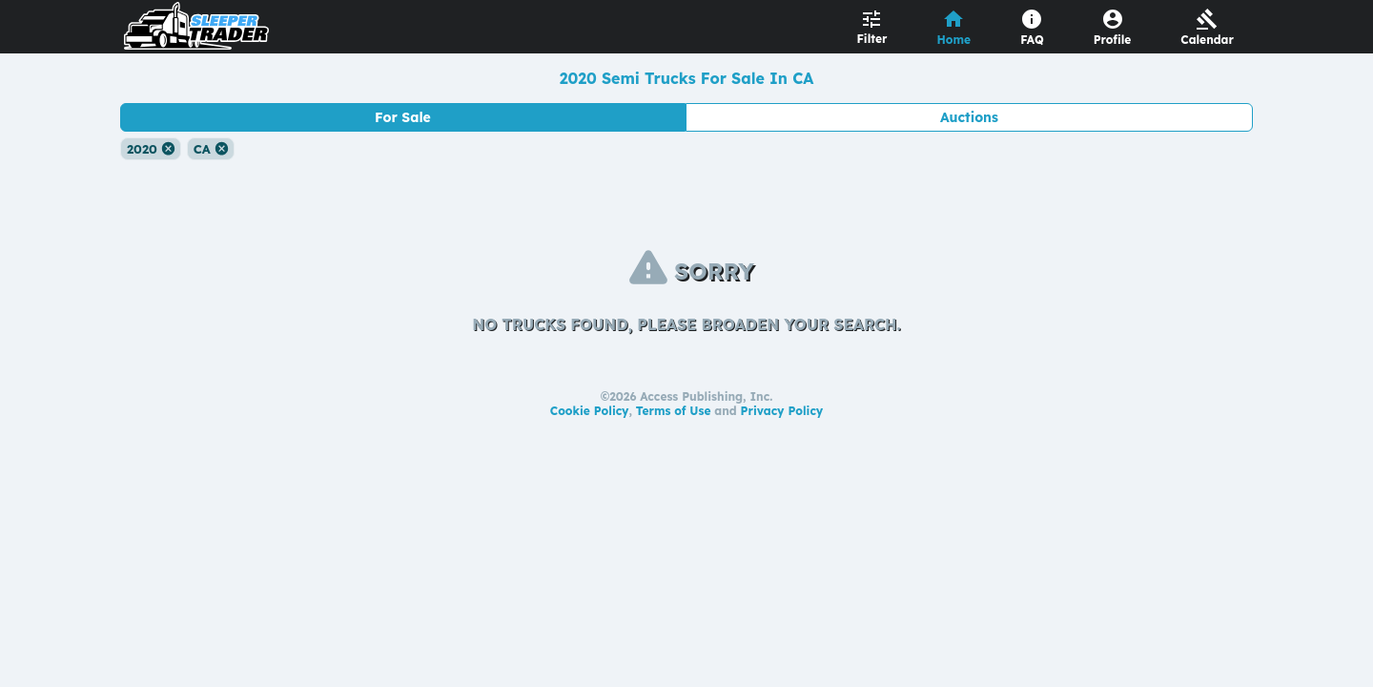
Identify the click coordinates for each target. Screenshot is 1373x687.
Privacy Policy (782, 411)
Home (954, 39)
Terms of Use (673, 411)
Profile (1113, 39)
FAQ (1032, 39)
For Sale (403, 117)
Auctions (969, 117)
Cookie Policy (589, 411)
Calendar (1207, 39)
